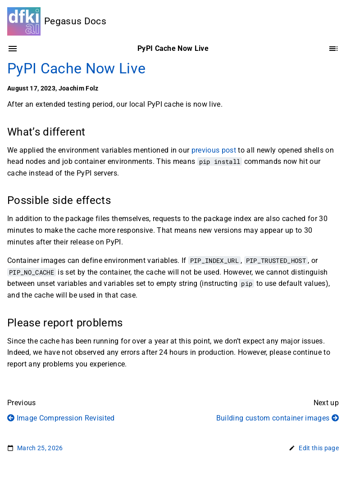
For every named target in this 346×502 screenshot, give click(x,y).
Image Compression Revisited (61, 418)
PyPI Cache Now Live (76, 68)
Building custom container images (277, 418)
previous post (213, 150)
